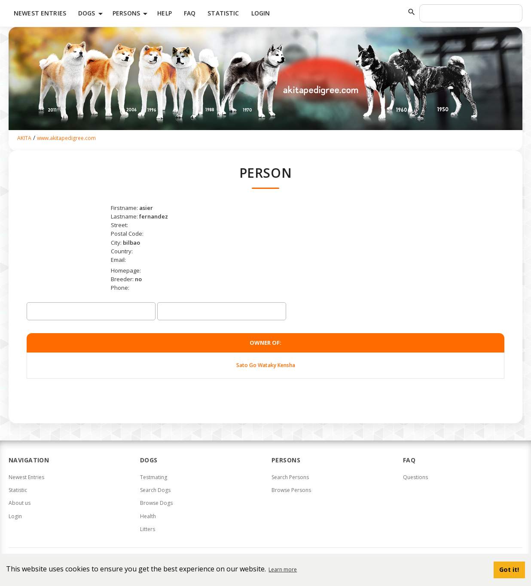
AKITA (24, 138)
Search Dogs (155, 490)
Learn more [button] (283, 569)
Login (260, 13)
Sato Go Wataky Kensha (265, 365)
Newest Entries (40, 13)
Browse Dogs (156, 503)
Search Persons (290, 477)
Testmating (153, 477)
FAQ (189, 13)
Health (148, 516)
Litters (147, 529)
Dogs (92, 14)
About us (20, 503)
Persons (131, 14)
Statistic (223, 13)
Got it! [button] (509, 569)
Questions (415, 477)
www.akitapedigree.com (66, 138)
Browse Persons (291, 490)
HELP (164, 13)
